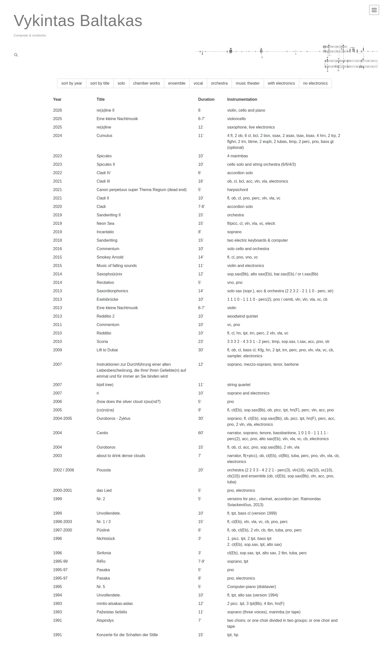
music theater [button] (248, 83)
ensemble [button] (176, 83)
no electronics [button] (315, 83)
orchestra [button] (219, 83)
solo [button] (121, 83)
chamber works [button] (146, 83)
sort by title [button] (99, 83)
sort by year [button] (71, 83)
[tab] (46, 53)
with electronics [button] (281, 83)
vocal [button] (198, 83)
